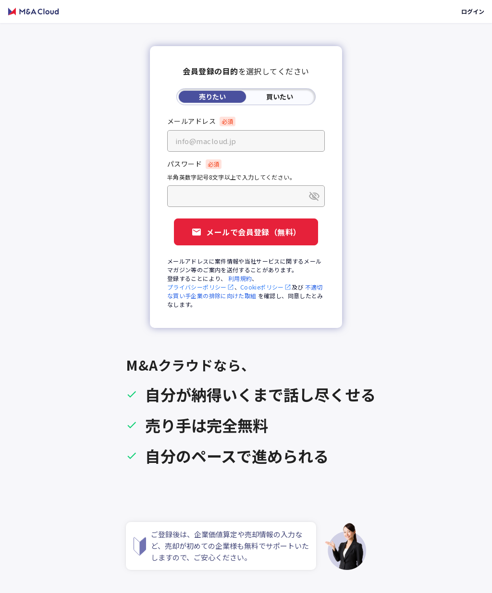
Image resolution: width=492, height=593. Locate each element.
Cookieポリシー (266, 287)
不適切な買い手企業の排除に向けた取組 (245, 291)
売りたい (212, 96)
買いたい (279, 96)
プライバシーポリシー (200, 287)
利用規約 (240, 278)
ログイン (472, 11)
